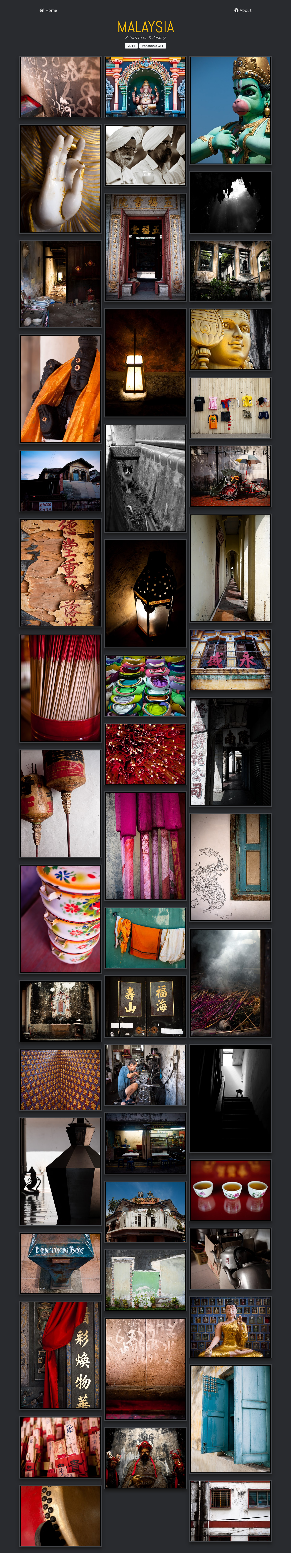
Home (48, 10)
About (243, 10)
